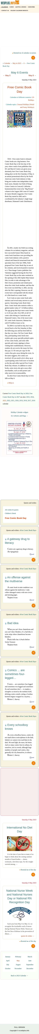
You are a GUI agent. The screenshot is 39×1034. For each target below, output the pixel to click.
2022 (8, 400)
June (29, 961)
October (8, 968)
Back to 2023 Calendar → (19, 975)
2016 (33, 400)
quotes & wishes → (27, 936)
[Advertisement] (19, 30)
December (29, 968)
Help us (10, 383)
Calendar (7, 63)
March (30, 957)
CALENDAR (4, 7)
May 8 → (32, 75)
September (29, 964)
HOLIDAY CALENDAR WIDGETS (19, 10)
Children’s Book (10, 513)
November (18, 968)
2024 (32, 397)
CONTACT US (5, 10)
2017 (29, 400)
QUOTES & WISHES (21, 7)
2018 (25, 400)
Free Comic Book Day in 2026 (18, 393)
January (7, 957)
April (8, 961)
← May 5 (6, 75)
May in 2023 (17, 63)
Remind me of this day (28, 870)
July (7, 964)
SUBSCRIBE (31, 7)
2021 (12, 400)
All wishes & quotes (11, 510)
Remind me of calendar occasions (24, 53)
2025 (28, 397)
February (18, 957)
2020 (17, 400)
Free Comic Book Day (27, 530)
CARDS (11, 7)
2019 (21, 400)
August (18, 964)
